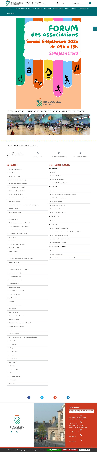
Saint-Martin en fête (57, 254)
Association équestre (15, 201)
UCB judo (11, 365)
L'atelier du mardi (14, 262)
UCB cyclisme (12, 348)
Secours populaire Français (16, 315)
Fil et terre (12, 255)
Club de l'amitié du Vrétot (59, 198)
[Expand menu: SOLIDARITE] (14, 13)
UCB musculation (13, 369)
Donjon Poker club (14, 248)
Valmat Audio (13, 380)
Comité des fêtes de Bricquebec (18, 230)
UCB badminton (13, 344)
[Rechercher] (89, 3)
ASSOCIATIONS (83, 9)
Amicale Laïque (13, 172)
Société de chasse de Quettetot (60, 235)
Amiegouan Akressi (14, 176)
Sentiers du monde (14, 319)
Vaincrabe (12, 383)
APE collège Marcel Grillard (17, 187)
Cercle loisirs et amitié (15, 212)
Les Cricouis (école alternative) (60, 208)
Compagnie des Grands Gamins (18, 233)
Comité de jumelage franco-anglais (19, 226)
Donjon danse (13, 240)
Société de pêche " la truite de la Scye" (20, 323)
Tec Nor (11, 330)
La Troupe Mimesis (57, 201)
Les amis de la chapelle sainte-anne (19, 269)
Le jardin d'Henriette (15, 276)
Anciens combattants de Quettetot (61, 239)
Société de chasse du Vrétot (59, 212)
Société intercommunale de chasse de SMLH (64, 257)
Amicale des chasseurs (15, 169)
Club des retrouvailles (58, 179)
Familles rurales (13, 251)
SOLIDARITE (10, 13)
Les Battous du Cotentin (58, 205)
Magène (11, 301)
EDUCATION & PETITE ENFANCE (53, 9)
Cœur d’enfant (13, 215)
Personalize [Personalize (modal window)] (84, 450)
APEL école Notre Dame (16, 194)
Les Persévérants (14, 283)
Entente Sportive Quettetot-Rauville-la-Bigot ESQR (66, 231)
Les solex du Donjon (14, 294)
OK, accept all (54, 450)
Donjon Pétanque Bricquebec (17, 244)
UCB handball (13, 362)
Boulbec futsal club (14, 208)
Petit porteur (12, 308)
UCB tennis (12, 373)
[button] (95, 29)
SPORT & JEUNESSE (71, 9)
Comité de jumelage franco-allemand (19, 222)
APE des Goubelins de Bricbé (17, 190)
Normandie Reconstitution (16, 305)
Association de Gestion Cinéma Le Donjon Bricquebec (24, 205)
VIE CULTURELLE (37, 9)
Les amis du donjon (14, 265)
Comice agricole (13, 219)
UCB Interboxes (13, 312)
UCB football (12, 355)
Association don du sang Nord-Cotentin (20, 197)
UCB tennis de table (14, 376)
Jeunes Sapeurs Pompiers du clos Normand (21, 258)
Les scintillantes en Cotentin (17, 290)
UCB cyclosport (13, 351)
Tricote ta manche (14, 333)
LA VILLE (9, 9)
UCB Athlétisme (13, 340)
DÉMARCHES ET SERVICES (22, 9)
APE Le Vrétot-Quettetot (59, 242)
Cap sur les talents (57, 175)
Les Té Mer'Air (13, 298)
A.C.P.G (53, 172)
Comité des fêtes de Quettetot (60, 228)
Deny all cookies (70, 450)
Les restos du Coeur (14, 287)
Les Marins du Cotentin (15, 280)
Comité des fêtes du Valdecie (60, 183)
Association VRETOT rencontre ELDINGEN (64, 194)
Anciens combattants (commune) (18, 183)
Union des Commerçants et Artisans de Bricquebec (23, 337)
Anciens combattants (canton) (17, 180)
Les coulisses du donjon (15, 273)
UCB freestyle (13, 358)
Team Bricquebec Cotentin (16, 326)
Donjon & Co (12, 237)
